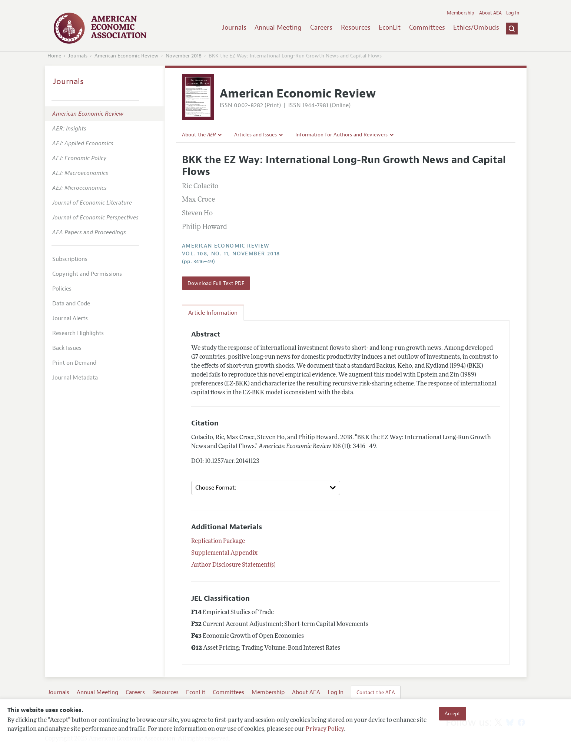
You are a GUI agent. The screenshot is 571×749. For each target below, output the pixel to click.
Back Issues (67, 348)
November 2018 (184, 56)
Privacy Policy (324, 729)
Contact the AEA (375, 692)
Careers (321, 27)
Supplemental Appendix (224, 553)
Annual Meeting (278, 27)
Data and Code (71, 303)
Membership (460, 13)
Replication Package (218, 541)
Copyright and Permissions (87, 274)
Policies (62, 288)
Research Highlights (78, 333)
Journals (234, 27)
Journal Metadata (75, 377)
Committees (427, 27)
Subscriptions (69, 259)
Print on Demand (74, 363)
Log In (512, 13)
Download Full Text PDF (215, 283)
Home (54, 56)
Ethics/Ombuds (476, 27)
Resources (356, 27)
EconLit (390, 27)
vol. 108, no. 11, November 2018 (231, 254)
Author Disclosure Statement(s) (233, 565)
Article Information (213, 312)
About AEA (490, 13)
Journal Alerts (70, 318)
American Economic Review (126, 56)
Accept (452, 713)
